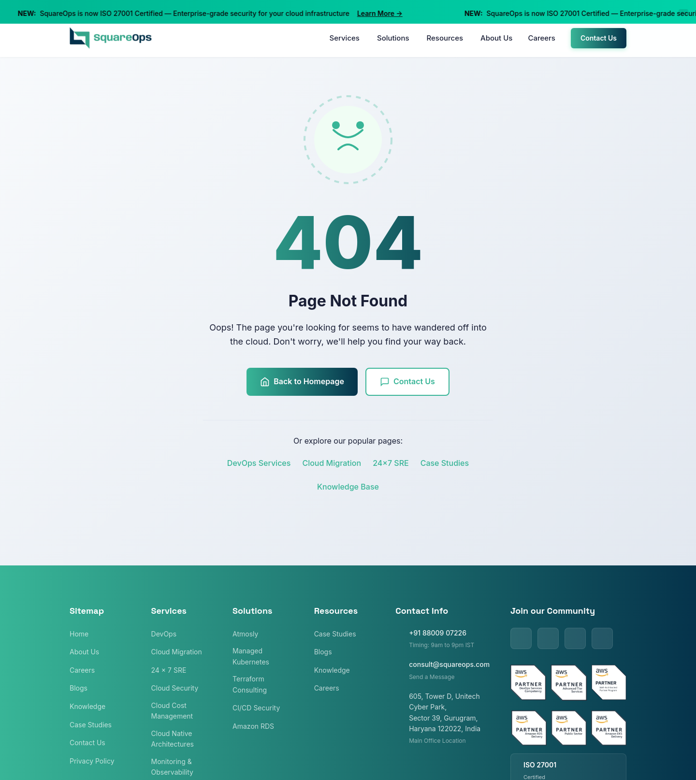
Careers (541, 38)
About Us (496, 38)
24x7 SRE (391, 463)
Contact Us (598, 38)
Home (79, 634)
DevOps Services (259, 463)
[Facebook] (575, 638)
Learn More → (382, 13)
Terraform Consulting (249, 684)
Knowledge (87, 706)
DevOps (164, 634)
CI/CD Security (256, 708)
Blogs (78, 688)
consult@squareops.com (449, 664)
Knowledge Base (348, 486)
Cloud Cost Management (172, 710)
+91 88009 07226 (437, 633)
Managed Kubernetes (250, 656)
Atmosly (245, 634)
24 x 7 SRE (169, 670)
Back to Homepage (302, 381)
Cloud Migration (331, 463)
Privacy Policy (92, 761)
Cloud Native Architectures (172, 738)
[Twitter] (548, 638)
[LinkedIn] (521, 638)
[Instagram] (602, 638)
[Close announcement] (683, 12)
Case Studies (444, 463)
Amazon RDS (253, 726)
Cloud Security (175, 688)
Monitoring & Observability (172, 766)
